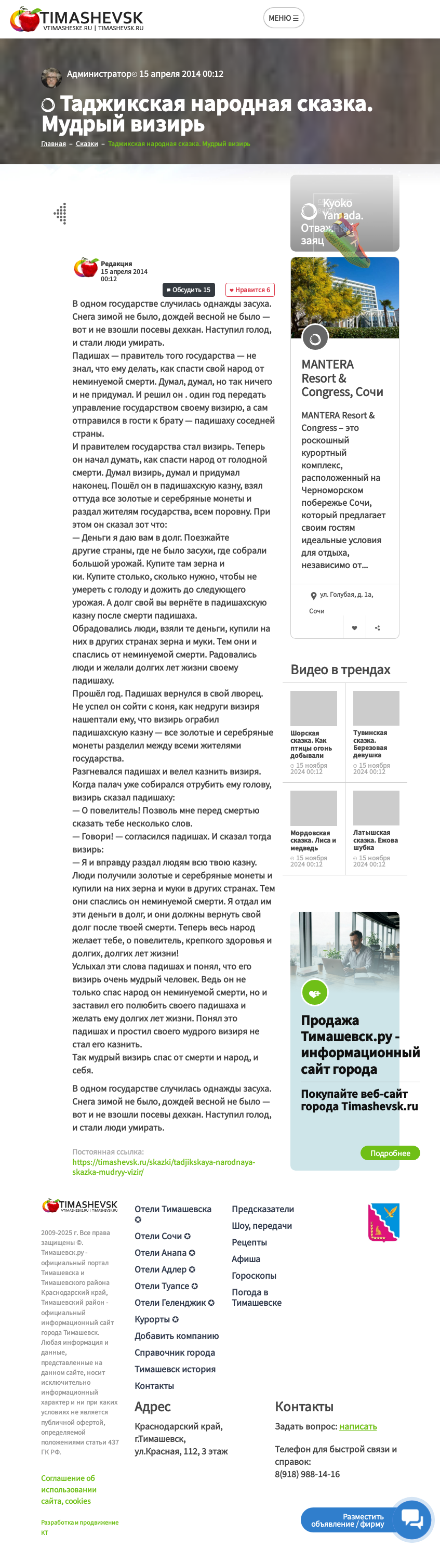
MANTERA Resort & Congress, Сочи (342, 377)
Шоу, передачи (262, 1224)
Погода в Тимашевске (257, 1296)
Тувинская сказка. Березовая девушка (370, 742)
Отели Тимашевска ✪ (173, 1213)
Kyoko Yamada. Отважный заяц (332, 221)
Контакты (154, 1385)
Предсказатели (263, 1208)
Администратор (99, 73)
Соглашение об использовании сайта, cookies (69, 1489)
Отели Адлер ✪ (165, 1268)
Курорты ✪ (157, 1318)
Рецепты (249, 1241)
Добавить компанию (177, 1335)
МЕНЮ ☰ (284, 17)
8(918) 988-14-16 (307, 1473)
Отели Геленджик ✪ (175, 1301)
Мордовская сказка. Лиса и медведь (313, 839)
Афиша (246, 1258)
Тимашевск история (175, 1368)
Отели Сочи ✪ (163, 1235)
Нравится (250, 289)
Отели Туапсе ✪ (166, 1285)
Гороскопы (254, 1274)
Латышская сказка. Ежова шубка (375, 839)
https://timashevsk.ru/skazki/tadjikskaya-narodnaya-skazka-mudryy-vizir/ (163, 1166)
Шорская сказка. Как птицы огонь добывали (311, 743)
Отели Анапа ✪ (165, 1252)
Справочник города (175, 1351)
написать (358, 1425)
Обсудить (188, 289)
